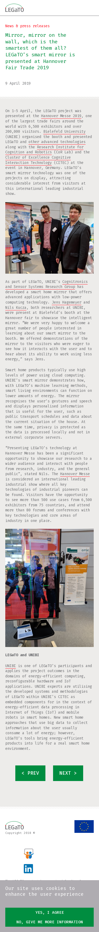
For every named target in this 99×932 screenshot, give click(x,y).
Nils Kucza (15, 307)
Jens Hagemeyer (66, 302)
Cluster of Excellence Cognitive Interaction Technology (38, 160)
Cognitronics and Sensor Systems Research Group (46, 284)
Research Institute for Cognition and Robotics (44, 150)
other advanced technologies (57, 142)
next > (68, 773)
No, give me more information (49, 922)
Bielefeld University (64, 131)
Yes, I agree (49, 912)
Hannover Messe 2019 (61, 116)
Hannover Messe (75, 474)
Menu (89, 7)
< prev (30, 773)
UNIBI (10, 666)
